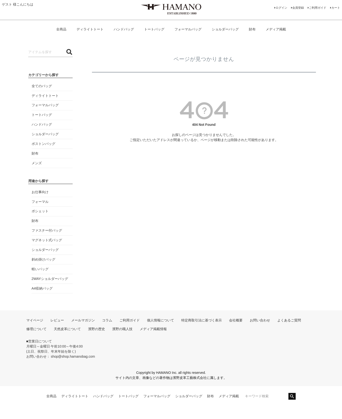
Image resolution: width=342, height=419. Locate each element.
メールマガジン (83, 320)
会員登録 (298, 7)
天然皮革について (67, 329)
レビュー (57, 320)
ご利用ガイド (317, 7)
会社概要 (236, 320)
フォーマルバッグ (188, 29)
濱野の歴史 (96, 329)
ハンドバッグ (124, 29)
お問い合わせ (260, 320)
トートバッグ (154, 29)
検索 (292, 396)
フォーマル (40, 202)
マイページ (34, 320)
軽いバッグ (40, 269)
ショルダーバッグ (225, 29)
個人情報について (160, 320)
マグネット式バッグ (47, 240)
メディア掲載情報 (153, 329)
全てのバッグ (42, 86)
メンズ (37, 163)
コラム (107, 320)
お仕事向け (40, 192)
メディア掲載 (276, 29)
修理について (36, 329)
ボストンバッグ (43, 144)
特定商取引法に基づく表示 (201, 320)
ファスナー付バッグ (47, 230)
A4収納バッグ (42, 288)
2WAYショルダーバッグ (50, 279)
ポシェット (40, 211)
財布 (252, 29)
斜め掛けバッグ (43, 259)
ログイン (281, 7)
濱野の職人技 (122, 329)
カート (335, 7)
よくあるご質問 (289, 320)
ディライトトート (90, 29)
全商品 (61, 29)
